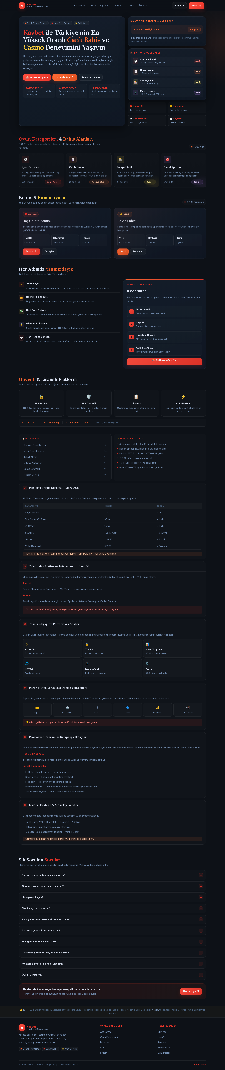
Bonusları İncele (91, 77)
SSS (132, 5)
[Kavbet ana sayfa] (33, 5)
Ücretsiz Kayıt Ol (64, 77)
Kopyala (194, 29)
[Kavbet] (55, 1027)
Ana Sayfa (79, 5)
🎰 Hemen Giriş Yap (37, 77)
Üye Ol (161, 1037)
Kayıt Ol (179, 5)
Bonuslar (119, 5)
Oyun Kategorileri (99, 5)
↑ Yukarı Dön (200, 1064)
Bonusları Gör (164, 1047)
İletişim (143, 5)
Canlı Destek (164, 1053)
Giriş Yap (196, 5)
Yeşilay (155, 1010)
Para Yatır (162, 1042)
